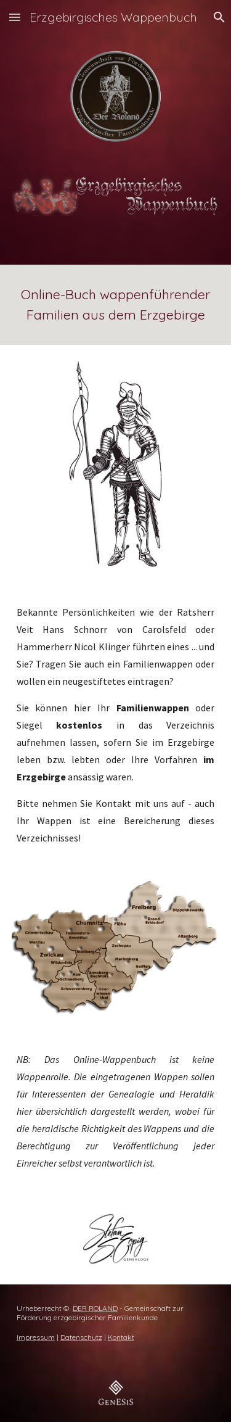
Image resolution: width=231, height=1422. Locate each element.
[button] (15, 17)
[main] (116, 305)
